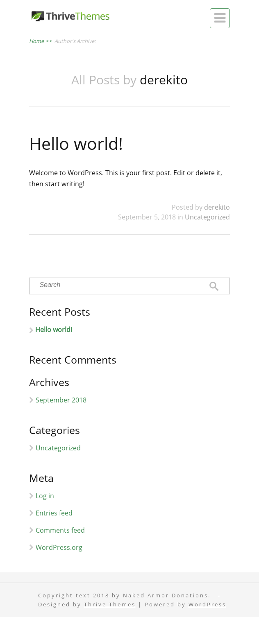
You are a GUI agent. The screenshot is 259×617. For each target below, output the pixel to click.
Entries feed (54, 513)
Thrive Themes (110, 604)
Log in (45, 495)
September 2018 (61, 400)
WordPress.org (59, 547)
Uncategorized (207, 216)
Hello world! (76, 143)
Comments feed (60, 530)
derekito (217, 207)
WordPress (207, 604)
